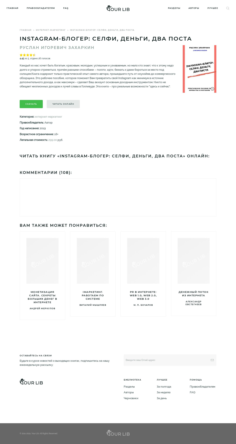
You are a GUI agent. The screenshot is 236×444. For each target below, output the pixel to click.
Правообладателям (41, 8)
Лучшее (212, 8)
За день (162, 398)
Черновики (131, 398)
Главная (13, 8)
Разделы (174, 8)
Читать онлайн (63, 104)
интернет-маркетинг (51, 30)
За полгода (164, 386)
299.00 (52, 140)
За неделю (164, 392)
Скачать (31, 104)
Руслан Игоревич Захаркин (57, 47)
